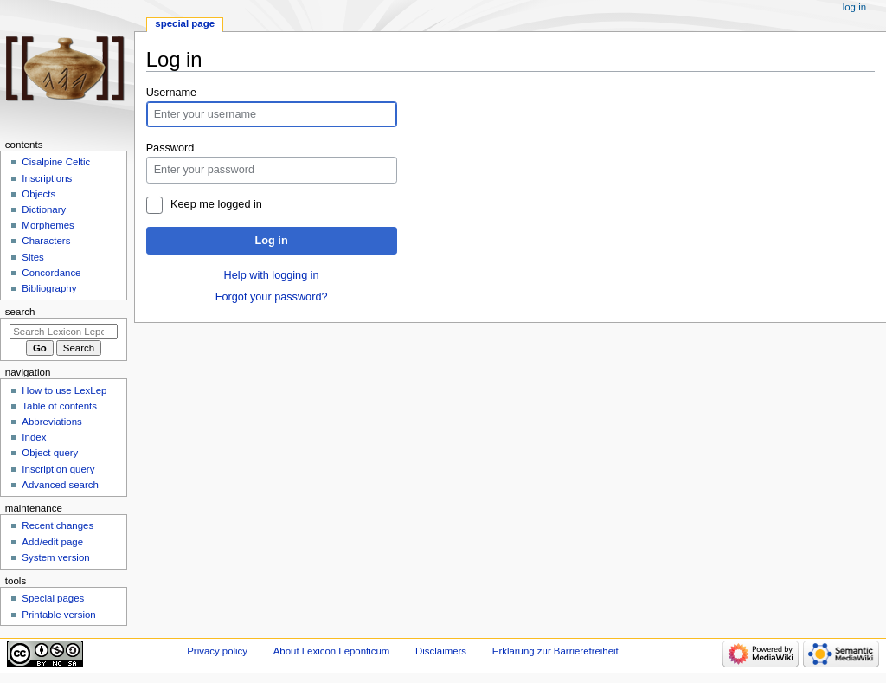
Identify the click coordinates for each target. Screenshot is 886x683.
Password (170, 148)
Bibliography (49, 288)
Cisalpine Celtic (56, 162)
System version (55, 557)
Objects (38, 194)
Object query (50, 453)
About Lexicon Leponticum (331, 651)
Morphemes (48, 225)
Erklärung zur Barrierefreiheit (555, 651)
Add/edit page (52, 542)
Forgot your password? (271, 297)
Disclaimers (440, 651)
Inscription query (58, 469)
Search (20, 311)
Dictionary (44, 209)
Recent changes (57, 525)
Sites (32, 257)
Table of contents (59, 406)
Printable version (58, 614)
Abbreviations (51, 421)
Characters (46, 240)
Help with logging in (271, 275)
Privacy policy (217, 651)
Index (34, 437)
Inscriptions (47, 178)
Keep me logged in (216, 204)
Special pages (53, 598)
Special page (185, 23)
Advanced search (60, 485)
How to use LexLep (64, 390)
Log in (271, 241)
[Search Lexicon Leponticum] (64, 331)
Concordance (51, 272)
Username (171, 93)
